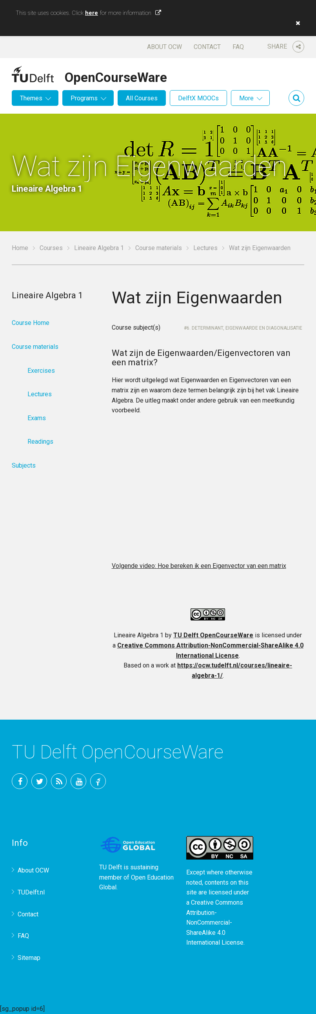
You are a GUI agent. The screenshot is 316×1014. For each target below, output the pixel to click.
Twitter (39, 781)
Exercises (41, 370)
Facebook (19, 781)
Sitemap (29, 957)
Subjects (24, 465)
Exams (36, 418)
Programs (84, 98)
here (91, 12)
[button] (296, 23)
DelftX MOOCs (198, 98)
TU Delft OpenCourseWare (213, 635)
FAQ (238, 47)
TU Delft (98, 781)
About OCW (164, 47)
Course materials (158, 248)
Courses (51, 248)
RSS (59, 781)
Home (20, 248)
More (246, 98)
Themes (31, 98)
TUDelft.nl (31, 892)
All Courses (142, 98)
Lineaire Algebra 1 (99, 248)
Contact (207, 47)
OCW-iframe (208, 491)
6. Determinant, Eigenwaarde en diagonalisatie (244, 328)
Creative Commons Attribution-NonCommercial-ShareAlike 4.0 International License (214, 922)
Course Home (30, 323)
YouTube (78, 781)
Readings (40, 441)
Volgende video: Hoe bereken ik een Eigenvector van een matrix (199, 566)
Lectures (205, 248)
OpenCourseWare (116, 76)
